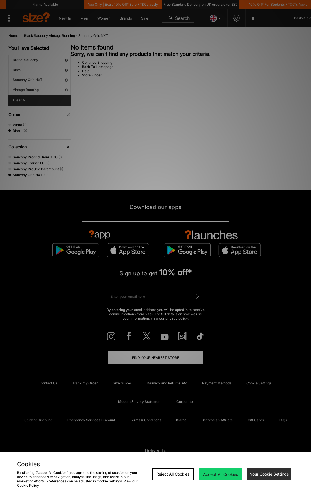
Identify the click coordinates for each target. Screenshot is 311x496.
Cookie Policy (28, 485)
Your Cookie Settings (269, 474)
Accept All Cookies (220, 474)
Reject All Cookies (172, 474)
